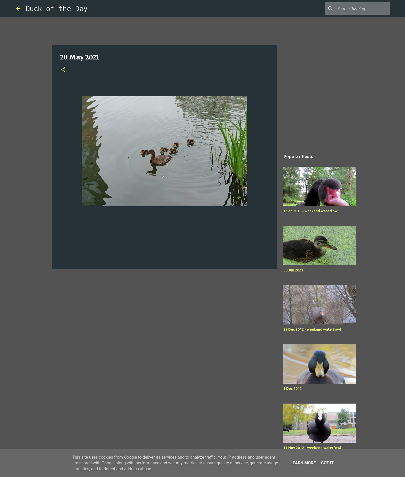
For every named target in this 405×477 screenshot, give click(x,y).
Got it (327, 462)
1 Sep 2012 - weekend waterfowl (311, 211)
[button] (63, 69)
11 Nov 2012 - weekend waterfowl (312, 448)
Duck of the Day (57, 8)
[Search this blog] (363, 8)
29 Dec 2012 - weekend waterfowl (312, 329)
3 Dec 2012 (292, 389)
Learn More (303, 462)
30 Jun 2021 (293, 270)
